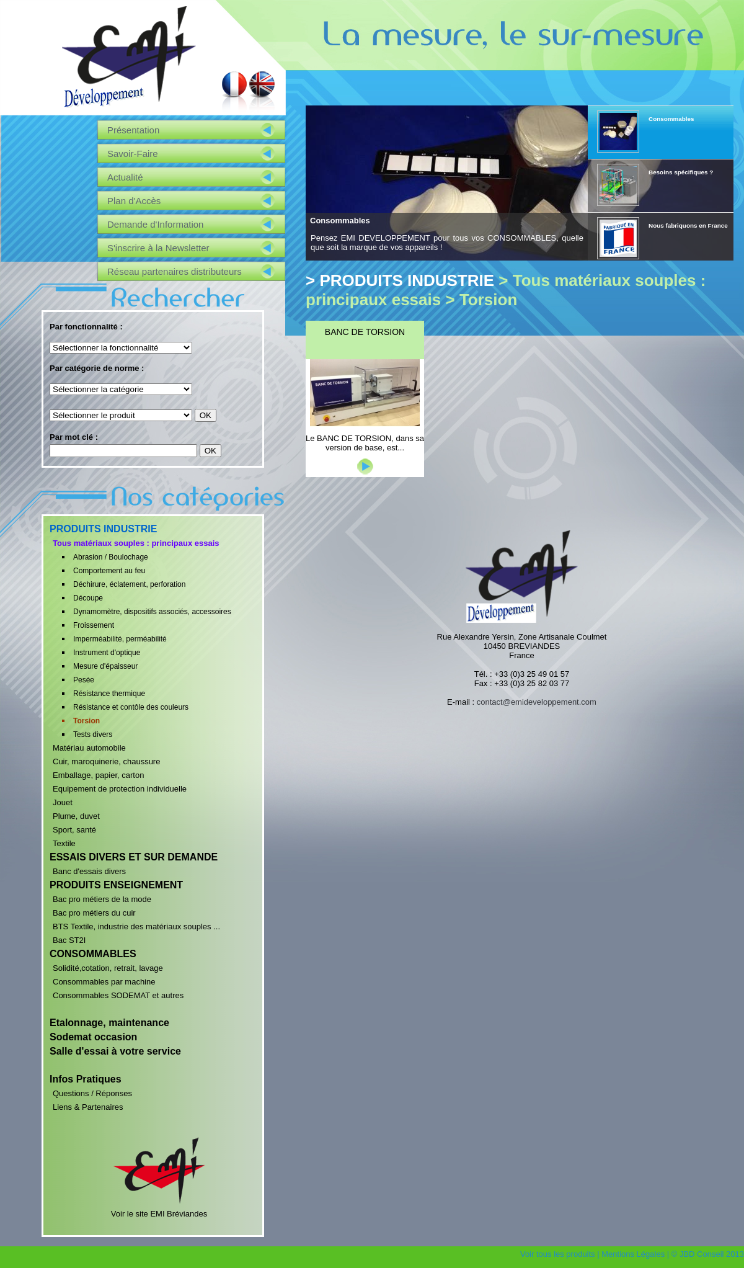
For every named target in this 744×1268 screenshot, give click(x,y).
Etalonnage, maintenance (109, 1022)
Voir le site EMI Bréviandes (159, 1209)
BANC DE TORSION (365, 332)
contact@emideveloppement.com (536, 702)
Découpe (88, 598)
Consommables (340, 220)
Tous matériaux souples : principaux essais (136, 543)
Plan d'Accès (134, 200)
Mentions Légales (633, 1254)
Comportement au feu (109, 570)
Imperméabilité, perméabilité (120, 639)
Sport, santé (74, 829)
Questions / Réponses (92, 1093)
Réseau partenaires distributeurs (174, 271)
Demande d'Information (155, 224)
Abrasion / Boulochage (110, 557)
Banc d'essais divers (89, 871)
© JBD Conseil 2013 (707, 1254)
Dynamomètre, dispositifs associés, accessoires (152, 611)
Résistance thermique (109, 693)
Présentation (133, 130)
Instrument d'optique (106, 652)
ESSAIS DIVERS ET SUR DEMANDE (134, 857)
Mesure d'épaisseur (105, 666)
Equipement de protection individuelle (120, 788)
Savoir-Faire (132, 153)
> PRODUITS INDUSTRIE (400, 280)
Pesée (83, 680)
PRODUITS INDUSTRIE (103, 529)
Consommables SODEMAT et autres (118, 995)
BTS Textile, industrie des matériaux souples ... (136, 926)
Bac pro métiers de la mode (102, 899)
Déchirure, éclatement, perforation (129, 584)
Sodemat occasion (93, 1037)
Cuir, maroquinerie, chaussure (106, 761)
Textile (64, 843)
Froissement (93, 625)
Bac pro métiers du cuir (94, 913)
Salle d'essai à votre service (115, 1051)
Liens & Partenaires (88, 1107)
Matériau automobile (89, 747)
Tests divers (92, 734)
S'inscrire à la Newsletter (158, 248)
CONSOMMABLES (93, 954)
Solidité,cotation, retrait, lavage (108, 968)
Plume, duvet (76, 816)
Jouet (63, 802)
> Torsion (481, 299)
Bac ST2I (69, 940)
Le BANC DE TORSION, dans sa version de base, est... (365, 443)
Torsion (86, 721)
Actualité (125, 177)
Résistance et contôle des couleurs (130, 707)
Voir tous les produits (557, 1254)
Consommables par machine (104, 981)
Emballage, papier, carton (98, 775)
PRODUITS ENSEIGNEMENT (116, 885)
